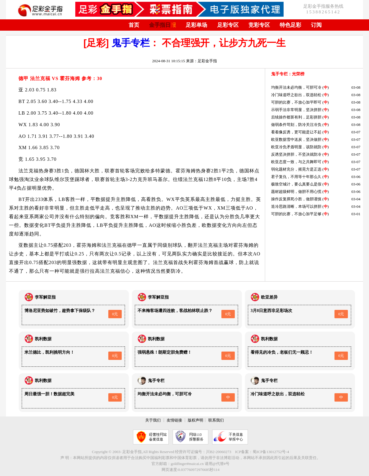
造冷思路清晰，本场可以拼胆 (296, 206)
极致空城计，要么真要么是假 (296, 184)
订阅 (316, 25)
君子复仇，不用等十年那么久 (296, 176)
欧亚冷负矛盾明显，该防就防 (296, 147)
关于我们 (153, 420)
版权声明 (195, 420)
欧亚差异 (269, 297)
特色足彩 (290, 25)
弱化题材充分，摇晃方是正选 (296, 169)
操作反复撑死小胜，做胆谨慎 (296, 199)
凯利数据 (43, 339)
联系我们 (216, 420)
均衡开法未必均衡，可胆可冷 (296, 87)
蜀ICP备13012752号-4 (271, 452)
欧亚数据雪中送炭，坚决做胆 (296, 139)
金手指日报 (162, 25)
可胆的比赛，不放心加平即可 (296, 102)
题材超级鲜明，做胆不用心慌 (296, 191)
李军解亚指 (45, 297)
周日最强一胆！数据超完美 (49, 394)
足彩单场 (196, 25)
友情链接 (174, 420)
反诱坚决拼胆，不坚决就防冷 (296, 154)
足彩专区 (228, 25)
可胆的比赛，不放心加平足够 (296, 214)
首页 (134, 25)
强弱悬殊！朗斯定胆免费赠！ (164, 352)
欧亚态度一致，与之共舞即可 (296, 162)
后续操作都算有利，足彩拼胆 (296, 117)
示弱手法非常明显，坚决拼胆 (296, 109)
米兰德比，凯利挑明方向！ (49, 352)
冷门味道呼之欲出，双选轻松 (296, 95)
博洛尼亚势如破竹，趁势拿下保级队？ (59, 310)
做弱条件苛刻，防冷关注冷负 (296, 124)
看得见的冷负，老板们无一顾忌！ (282, 352)
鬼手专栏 (131, 43)
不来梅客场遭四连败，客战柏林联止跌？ (174, 310)
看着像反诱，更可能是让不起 (296, 132)
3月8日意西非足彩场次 (271, 310)
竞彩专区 (259, 25)
